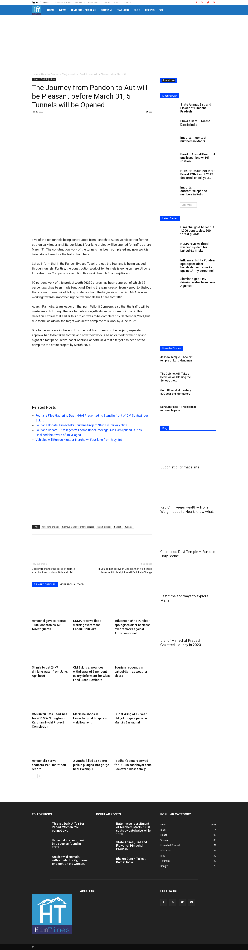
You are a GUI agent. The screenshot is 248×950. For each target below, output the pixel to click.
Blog (137, 10)
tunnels (128, 526)
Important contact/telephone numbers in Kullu (193, 191)
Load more (188, 204)
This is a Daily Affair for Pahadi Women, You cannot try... (68, 827)
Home (50, 10)
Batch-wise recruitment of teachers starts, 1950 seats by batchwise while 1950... (133, 829)
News (62, 10)
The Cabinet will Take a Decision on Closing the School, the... (175, 377)
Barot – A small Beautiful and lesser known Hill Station (197, 157)
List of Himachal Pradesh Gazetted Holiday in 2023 (180, 642)
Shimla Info (80, 2)
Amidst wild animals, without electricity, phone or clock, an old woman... (69, 860)
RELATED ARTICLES (45, 584)
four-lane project (50, 526)
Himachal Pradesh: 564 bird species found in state (68, 843)
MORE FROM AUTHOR (72, 584)
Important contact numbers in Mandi (193, 139)
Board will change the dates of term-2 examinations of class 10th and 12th (53, 570)
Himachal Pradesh (63, 2)
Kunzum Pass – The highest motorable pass (178, 408)
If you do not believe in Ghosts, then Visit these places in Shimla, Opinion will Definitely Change (125, 570)
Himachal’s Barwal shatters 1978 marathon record (49, 765)
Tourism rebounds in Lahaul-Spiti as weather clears (130, 672)
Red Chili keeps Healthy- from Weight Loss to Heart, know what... (188, 509)
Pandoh (117, 526)
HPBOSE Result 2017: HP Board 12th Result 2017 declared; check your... (197, 174)
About (116, 2)
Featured (122, 10)
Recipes (150, 10)
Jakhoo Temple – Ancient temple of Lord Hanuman (176, 358)
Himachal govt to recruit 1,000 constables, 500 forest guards (49, 625)
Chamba (106, 2)
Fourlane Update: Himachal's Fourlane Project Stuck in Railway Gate (81, 425)
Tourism (106, 10)
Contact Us (127, 2)
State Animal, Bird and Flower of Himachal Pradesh (195, 108)
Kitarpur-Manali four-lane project (78, 526)
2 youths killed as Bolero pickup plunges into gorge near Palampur (91, 765)
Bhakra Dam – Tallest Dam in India (195, 122)
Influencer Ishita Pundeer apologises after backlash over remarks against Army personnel (198, 265)
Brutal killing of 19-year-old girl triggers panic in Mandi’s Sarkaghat (131, 718)
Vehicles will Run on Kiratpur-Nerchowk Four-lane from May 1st (79, 439)
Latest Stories (170, 218)
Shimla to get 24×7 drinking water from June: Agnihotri (50, 672)
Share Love (168, 80)
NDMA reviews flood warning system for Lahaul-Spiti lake (87, 625)
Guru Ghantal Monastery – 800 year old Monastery (176, 392)
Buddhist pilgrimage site (179, 467)
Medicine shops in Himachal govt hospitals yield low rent (90, 718)
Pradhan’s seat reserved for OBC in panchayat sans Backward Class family (133, 765)
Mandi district (104, 526)
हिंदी (161, 10)
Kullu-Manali (94, 2)
